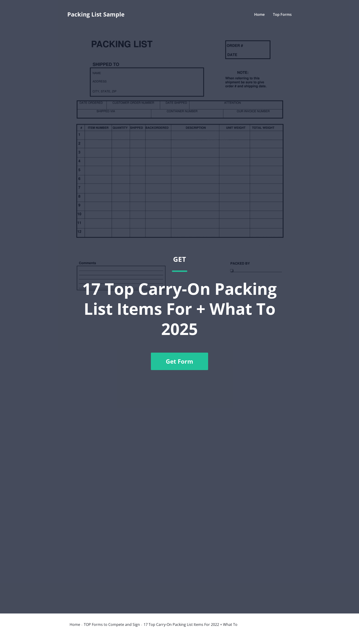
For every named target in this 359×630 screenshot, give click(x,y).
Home (259, 14)
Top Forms (282, 14)
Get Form (179, 361)
